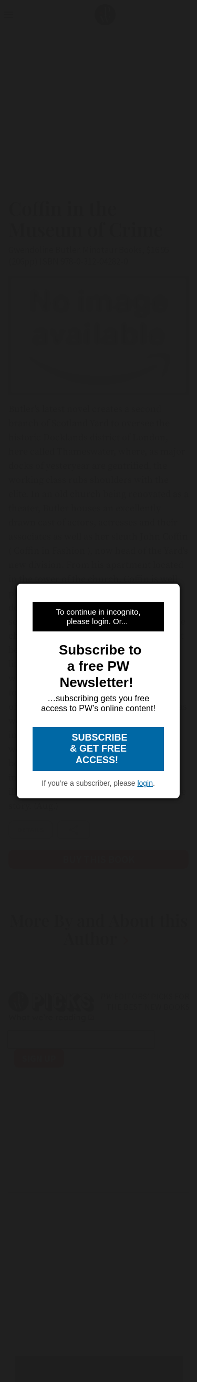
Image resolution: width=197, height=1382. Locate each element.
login (145, 783)
